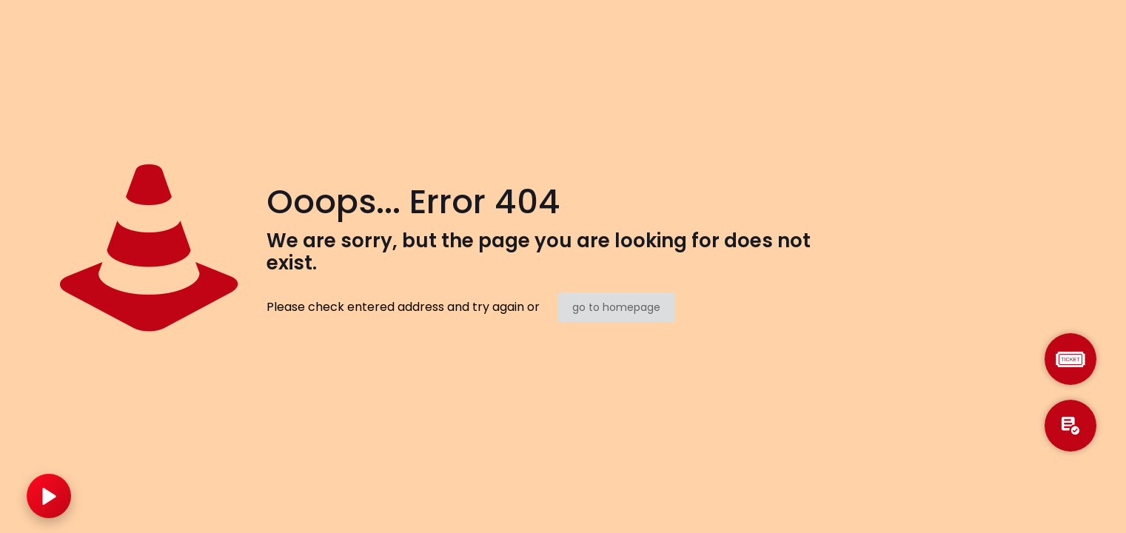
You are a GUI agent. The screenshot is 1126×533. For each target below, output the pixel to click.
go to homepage (616, 307)
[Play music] (49, 496)
